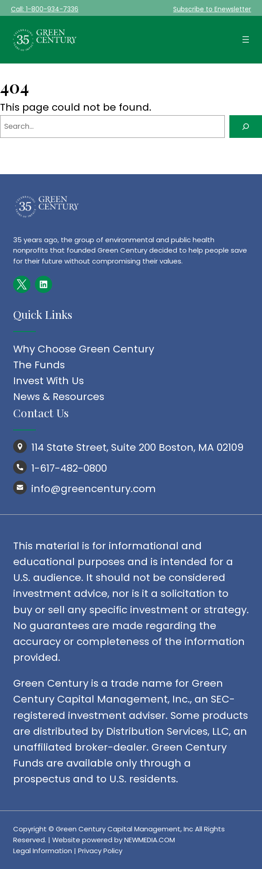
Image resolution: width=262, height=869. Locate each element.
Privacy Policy (100, 850)
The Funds (39, 365)
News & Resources (58, 397)
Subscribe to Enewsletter (212, 9)
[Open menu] (245, 39)
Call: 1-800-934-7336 (44, 9)
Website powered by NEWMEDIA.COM (113, 840)
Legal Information (42, 850)
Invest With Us (48, 381)
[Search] (245, 126)
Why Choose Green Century (83, 349)
